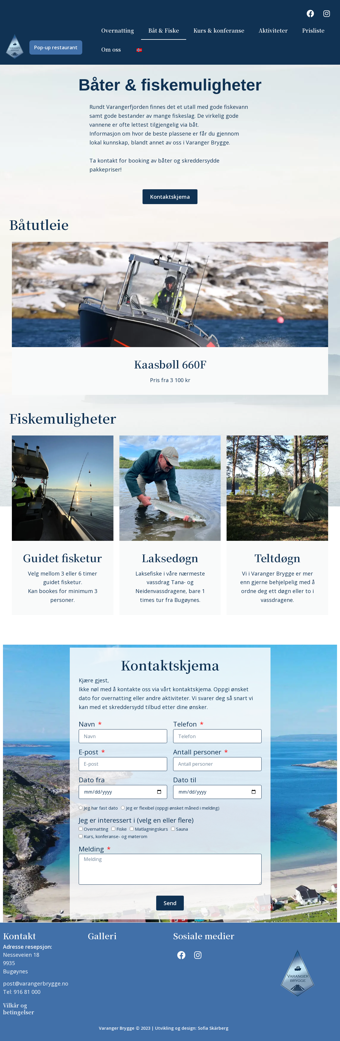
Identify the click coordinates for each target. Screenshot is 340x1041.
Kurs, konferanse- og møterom (115, 837)
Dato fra (92, 781)
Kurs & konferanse (218, 30)
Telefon (186, 725)
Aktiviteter (273, 30)
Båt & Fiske (163, 30)
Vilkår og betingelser (18, 1008)
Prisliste (313, 30)
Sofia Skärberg (213, 1028)
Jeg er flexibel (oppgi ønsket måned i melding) (172, 808)
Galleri (102, 936)
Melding (92, 849)
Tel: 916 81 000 (21, 991)
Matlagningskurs (151, 829)
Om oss (111, 49)
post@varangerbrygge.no (35, 983)
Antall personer (198, 753)
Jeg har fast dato (101, 808)
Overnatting (117, 30)
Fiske (121, 829)
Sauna (182, 829)
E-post (89, 753)
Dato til (184, 781)
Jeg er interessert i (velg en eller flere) (136, 821)
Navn (88, 725)
